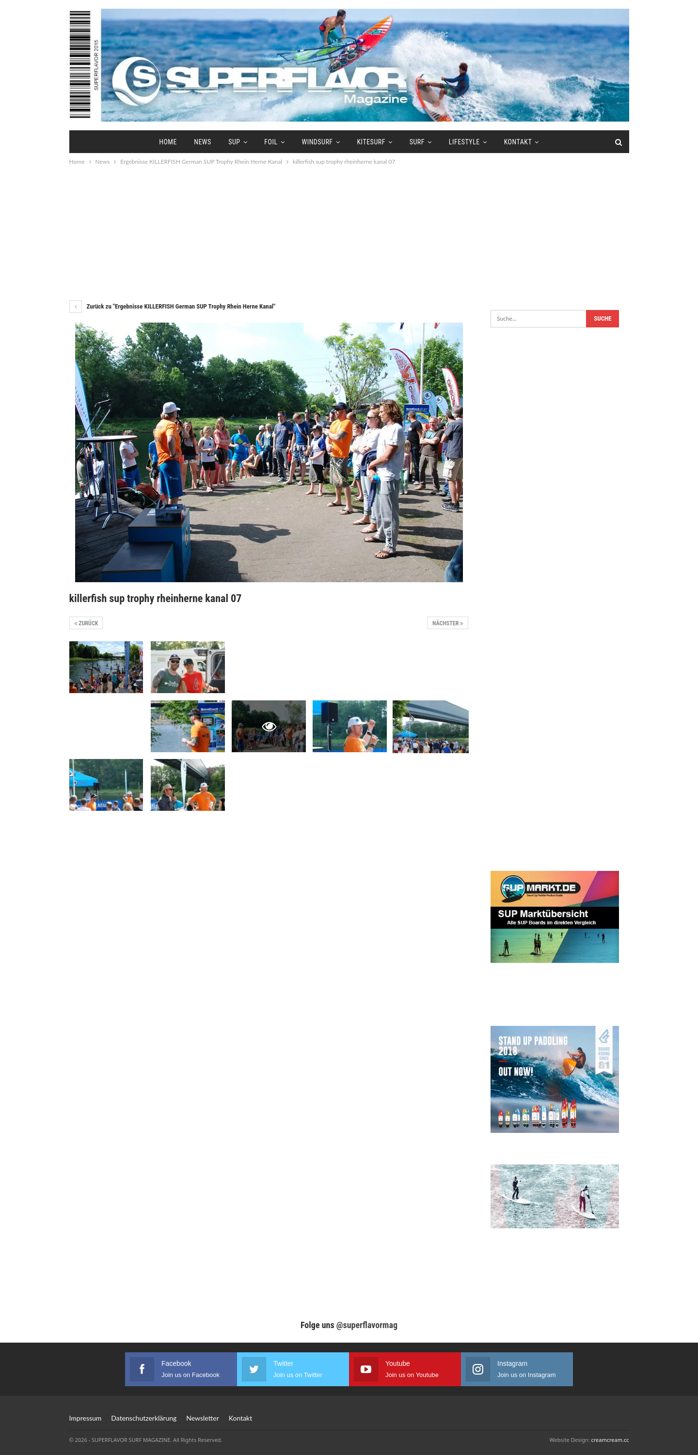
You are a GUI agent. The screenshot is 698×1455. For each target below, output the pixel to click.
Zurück (86, 623)
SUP (234, 142)
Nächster (447, 623)
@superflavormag (366, 1325)
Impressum (85, 1418)
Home (168, 142)
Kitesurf (371, 142)
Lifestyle (464, 142)
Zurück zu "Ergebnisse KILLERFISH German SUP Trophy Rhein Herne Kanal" (172, 306)
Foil (270, 142)
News (202, 142)
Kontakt (518, 142)
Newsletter (202, 1418)
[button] (21, 1433)
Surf (417, 142)
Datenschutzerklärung (143, 1418)
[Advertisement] (349, 232)
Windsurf (317, 142)
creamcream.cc (610, 1439)
